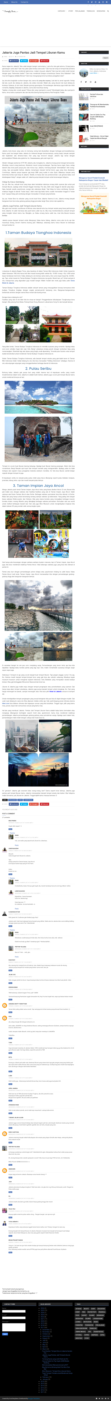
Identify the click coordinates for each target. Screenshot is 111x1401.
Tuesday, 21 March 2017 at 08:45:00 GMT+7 (20, 989)
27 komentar (21, 56)
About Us (14, 2)
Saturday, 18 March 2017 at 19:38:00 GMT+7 (21, 823)
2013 (42, 1388)
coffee (86, 1335)
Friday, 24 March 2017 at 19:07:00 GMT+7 (20, 1224)
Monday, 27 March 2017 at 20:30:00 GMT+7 (20, 1242)
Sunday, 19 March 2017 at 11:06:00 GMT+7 (20, 962)
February (45, 1377)
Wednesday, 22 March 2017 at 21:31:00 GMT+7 (21, 1184)
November (46, 1332)
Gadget (84, 1315)
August (45, 1338)
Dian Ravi (12, 960)
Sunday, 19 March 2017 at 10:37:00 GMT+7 (26, 837)
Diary (93, 1308)
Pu (9, 1196)
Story (70, 11)
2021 (42, 1319)
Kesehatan (101, 11)
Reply (10, 829)
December (46, 1330)
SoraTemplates (13, 1398)
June (44, 1342)
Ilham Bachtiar (14, 912)
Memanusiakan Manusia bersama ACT (55, 1365)
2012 (42, 1390)
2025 (42, 1310)
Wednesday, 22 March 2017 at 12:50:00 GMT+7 (21, 1119)
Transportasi (98, 1331)
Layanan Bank (97, 1318)
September (46, 1336)
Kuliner (88, 1318)
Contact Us (24, 2)
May (44, 1345)
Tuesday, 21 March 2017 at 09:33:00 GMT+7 (20, 1006)
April (44, 1347)
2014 (42, 1386)
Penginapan (89, 1325)
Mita (10, 1057)
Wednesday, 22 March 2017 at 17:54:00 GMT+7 (27, 949)
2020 (42, 1321)
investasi (79, 1338)
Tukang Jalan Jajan (16, 1117)
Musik (96, 1322)
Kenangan (100, 1315)
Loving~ (78, 1322)
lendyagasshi (13, 848)
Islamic (91, 1315)
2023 (42, 1315)
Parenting (79, 1325)
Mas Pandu (12, 820)
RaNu (16, 835)
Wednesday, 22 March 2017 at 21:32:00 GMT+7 (21, 1198)
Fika (10, 1016)
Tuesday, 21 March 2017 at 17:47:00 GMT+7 (20, 1059)
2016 (42, 1381)
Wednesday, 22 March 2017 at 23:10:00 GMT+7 (27, 893)
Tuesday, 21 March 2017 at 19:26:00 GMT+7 (20, 1078)
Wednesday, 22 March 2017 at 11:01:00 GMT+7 (21, 1107)
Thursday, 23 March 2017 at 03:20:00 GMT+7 (21, 1211)
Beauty (86, 1308)
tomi (10, 1042)
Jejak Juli (12, 974)
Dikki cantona (14, 1132)
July (44, 1340)
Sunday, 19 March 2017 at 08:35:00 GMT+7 (20, 914)
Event (78, 1312)
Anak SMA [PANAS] (96, 126)
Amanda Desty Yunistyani (18, 1004)
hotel (102, 1335)
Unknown (12, 1169)
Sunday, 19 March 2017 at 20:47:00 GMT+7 (20, 976)
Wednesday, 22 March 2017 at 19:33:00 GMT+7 (21, 1171)
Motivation (87, 1322)
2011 (42, 1392)
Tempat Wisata (28, 800)
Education (101, 1308)
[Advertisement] (55, 30)
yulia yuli (12, 1209)
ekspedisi (95, 1335)
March (44, 1349)
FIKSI (83, 1312)
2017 (42, 1327)
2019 (42, 1323)
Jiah (10, 1181)
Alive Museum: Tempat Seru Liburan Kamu (56, 1371)
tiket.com (5, 703)
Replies (12, 833)
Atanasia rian (14, 1105)
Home (6, 2)
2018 (42, 1325)
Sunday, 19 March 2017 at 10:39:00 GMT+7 (26, 934)
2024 (42, 1312)
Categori (61, 11)
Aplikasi (78, 1308)
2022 (42, 1317)
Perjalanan (80, 11)
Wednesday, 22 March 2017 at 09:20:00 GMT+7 (21, 1090)
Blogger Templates (34, 1398)
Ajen (10, 1075)
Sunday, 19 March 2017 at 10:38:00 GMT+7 (26, 882)
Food (77, 1315)
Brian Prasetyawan (16, 1240)
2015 (42, 1383)
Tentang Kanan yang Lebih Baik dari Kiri (55, 1359)
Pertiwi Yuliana (20, 947)
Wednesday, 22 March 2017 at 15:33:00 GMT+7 (21, 1134)
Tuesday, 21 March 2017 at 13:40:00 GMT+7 (20, 1018)
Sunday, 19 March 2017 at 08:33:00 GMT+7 (20, 850)
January (45, 1379)
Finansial (102, 1312)
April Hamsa (13, 1088)
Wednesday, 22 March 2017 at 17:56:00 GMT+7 (21, 1149)
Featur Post (92, 1312)
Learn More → (94, 73)
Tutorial (79, 1335)
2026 (42, 1308)
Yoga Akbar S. (14, 1221)
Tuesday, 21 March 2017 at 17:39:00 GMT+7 (20, 1045)
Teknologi (91, 11)
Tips (89, 1331)
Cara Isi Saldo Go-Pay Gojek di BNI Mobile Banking (97, 117)
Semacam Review (81, 1328)
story (20, 800)
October (45, 1334)
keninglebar (13, 987)
